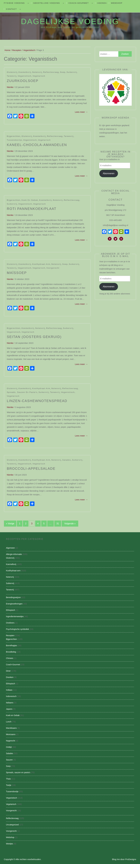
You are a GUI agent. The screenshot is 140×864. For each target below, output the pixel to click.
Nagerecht (10, 741)
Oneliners (10, 623)
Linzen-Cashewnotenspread (37, 401)
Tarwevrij (12, 76)
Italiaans (9, 702)
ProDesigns (130, 859)
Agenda (102, 3)
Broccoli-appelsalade (31, 468)
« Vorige (10, 523)
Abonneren (109, 173)
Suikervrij (72, 72)
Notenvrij (37, 72)
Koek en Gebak (30, 200)
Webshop (116, 3)
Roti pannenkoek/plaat (31, 209)
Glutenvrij (12, 72)
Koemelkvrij (25, 72)
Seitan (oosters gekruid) (34, 337)
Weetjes (9, 844)
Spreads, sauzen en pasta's (22, 392)
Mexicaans (10, 734)
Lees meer (81, 112)
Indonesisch (11, 696)
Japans (9, 709)
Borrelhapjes (11, 645)
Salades (66, 460)
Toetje (8, 785)
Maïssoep (17, 273)
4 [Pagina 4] (38, 523)
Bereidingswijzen (13, 597)
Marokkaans (11, 728)
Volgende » (70, 523)
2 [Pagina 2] (25, 523)
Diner (8, 671)
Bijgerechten (13, 136)
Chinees (9, 658)
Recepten (10, 635)
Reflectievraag (51, 72)
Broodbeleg (11, 652)
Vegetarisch (39, 76)
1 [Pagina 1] (19, 523)
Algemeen (10, 548)
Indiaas (9, 690)
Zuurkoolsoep (22, 81)
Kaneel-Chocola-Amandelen (37, 145)
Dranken (10, 677)
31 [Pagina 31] (57, 523)
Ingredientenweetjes (15, 616)
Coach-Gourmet (79, 3)
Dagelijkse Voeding (70, 21)
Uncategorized (12, 825)
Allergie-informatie (14, 554)
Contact (11, 9)
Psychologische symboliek (17, 629)
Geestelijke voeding (46, 3)
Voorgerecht (52, 268)
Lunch (8, 722)
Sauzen (9, 760)
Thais (8, 779)
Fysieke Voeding (14, 3)
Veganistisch (24, 76)
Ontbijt (9, 747)
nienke (10, 87)
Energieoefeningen (14, 604)
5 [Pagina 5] (44, 523)
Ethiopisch (10, 610)
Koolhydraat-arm (41, 264)
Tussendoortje (14, 140)
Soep (62, 72)
